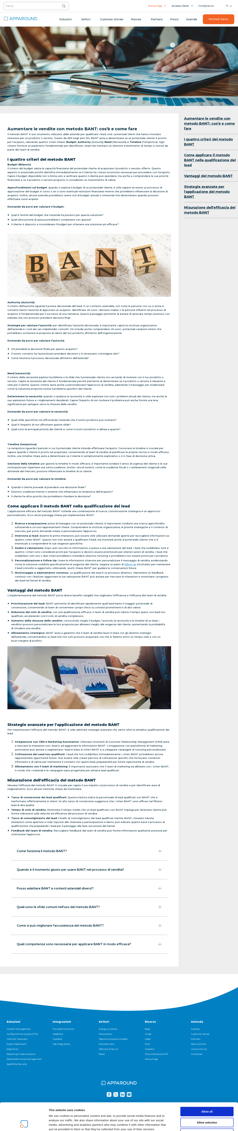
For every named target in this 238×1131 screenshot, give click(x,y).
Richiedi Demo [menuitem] (219, 19)
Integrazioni (62, 1021)
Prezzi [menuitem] (174, 19)
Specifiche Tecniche (17, 1064)
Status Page (151, 1059)
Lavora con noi (199, 1049)
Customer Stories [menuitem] (111, 19)
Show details (195, 1123)
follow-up (130, 564)
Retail (102, 1054)
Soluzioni (13, 1021)
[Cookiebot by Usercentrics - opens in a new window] (24, 1124)
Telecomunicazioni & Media (113, 1039)
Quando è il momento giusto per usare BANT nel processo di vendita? (89, 870)
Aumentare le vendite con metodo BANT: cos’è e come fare (209, 124)
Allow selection (207, 1096)
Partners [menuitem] (157, 19)
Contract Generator (17, 1039)
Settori (104, 1021)
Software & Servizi (108, 1049)
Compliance (206, 5)
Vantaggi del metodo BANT (208, 176)
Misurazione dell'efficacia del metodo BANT (209, 210)
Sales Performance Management (24, 1059)
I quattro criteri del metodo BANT (208, 141)
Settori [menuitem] (85, 19)
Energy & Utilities (108, 1029)
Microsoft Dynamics (63, 1029)
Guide (148, 1034)
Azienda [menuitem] (191, 19)
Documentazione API (156, 1054)
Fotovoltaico (105, 1034)
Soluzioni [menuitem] (65, 19)
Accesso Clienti (180, 5)
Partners (195, 1039)
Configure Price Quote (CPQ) (22, 1034)
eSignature (12, 1049)
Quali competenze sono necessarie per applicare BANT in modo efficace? (89, 944)
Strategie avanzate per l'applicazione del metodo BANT (207, 192)
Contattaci (196, 1054)
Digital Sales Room (17, 1044)
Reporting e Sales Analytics (21, 1054)
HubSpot (57, 1039)
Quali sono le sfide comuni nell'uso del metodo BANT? (89, 907)
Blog (147, 1029)
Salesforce (58, 1034)
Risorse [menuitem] (136, 19)
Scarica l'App (155, 5)
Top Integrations (61, 1044)
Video (148, 1039)
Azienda (197, 1021)
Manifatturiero (106, 1044)
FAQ (147, 1044)
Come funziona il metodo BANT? (89, 851)
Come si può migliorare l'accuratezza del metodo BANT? (89, 926)
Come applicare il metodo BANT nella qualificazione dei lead (210, 160)
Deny (207, 1107)
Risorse (150, 1021)
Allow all (207, 1085)
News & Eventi (198, 1044)
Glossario (150, 1049)
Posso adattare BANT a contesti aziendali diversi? (89, 888)
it (227, 5)
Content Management (19, 1029)
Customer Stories (200, 1034)
